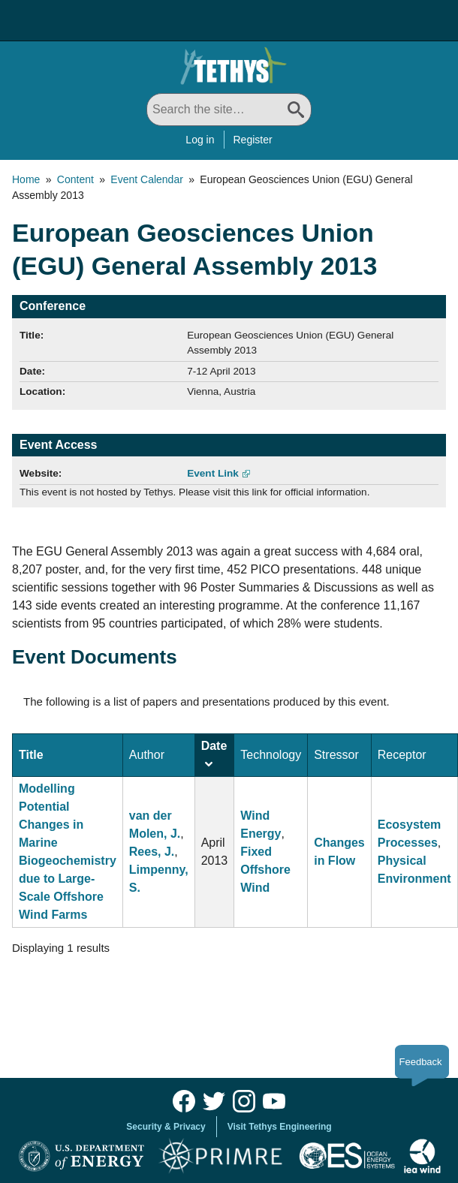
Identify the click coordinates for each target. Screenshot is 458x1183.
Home (26, 179)
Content (75, 179)
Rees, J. (151, 851)
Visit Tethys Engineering (279, 1126)
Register (253, 140)
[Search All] (229, 109)
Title (31, 754)
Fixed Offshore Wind (265, 869)
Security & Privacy (165, 1126)
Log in (199, 140)
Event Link (213, 473)
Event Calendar (146, 179)
